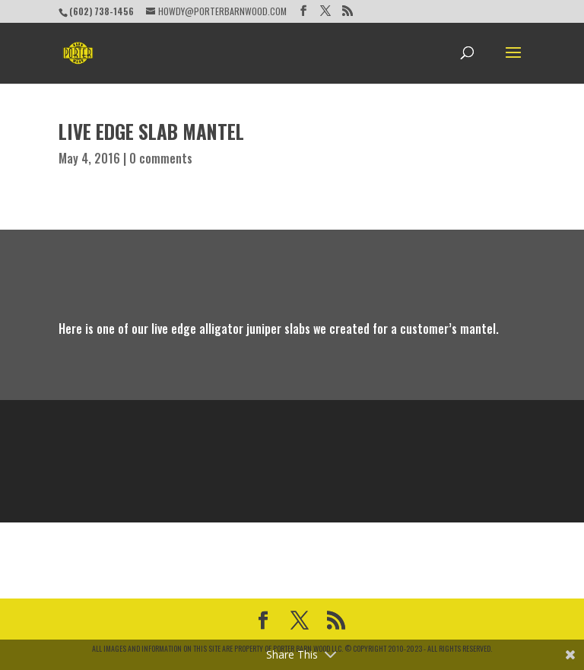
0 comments (160, 158)
